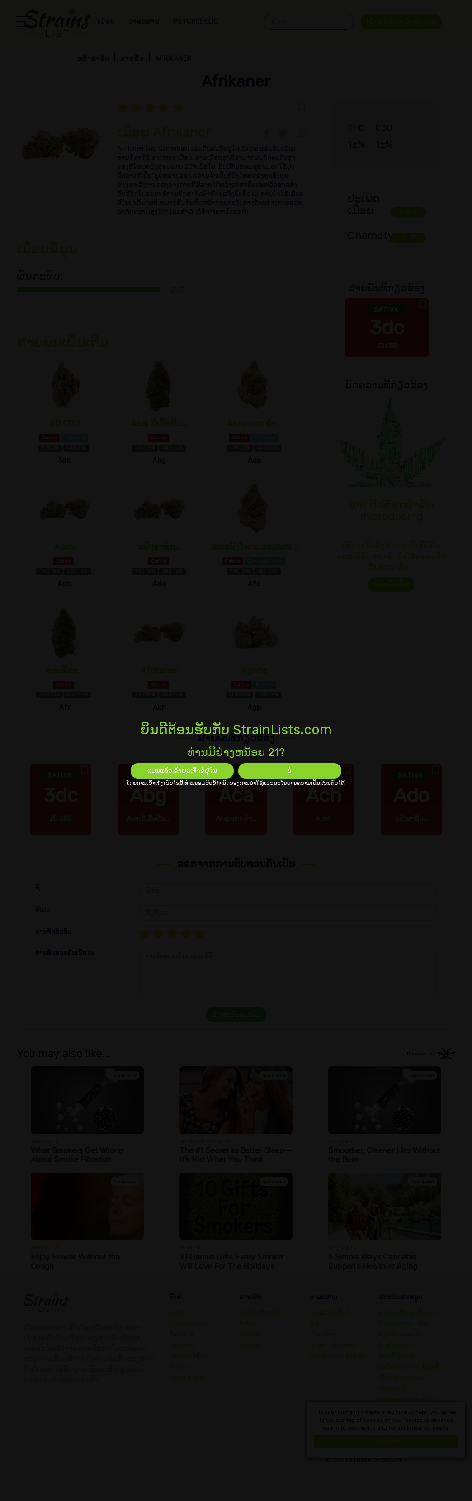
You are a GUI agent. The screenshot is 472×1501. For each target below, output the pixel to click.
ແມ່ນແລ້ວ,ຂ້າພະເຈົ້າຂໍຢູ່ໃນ (182, 770)
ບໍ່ (290, 770)
